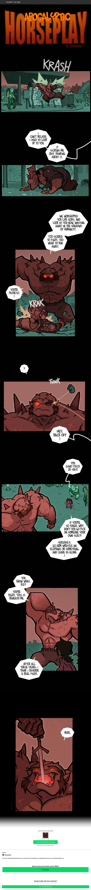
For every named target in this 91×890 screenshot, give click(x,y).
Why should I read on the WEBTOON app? (45, 845)
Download (45, 869)
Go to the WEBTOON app (45, 886)
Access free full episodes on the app (45, 842)
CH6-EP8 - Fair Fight (13, 2)
